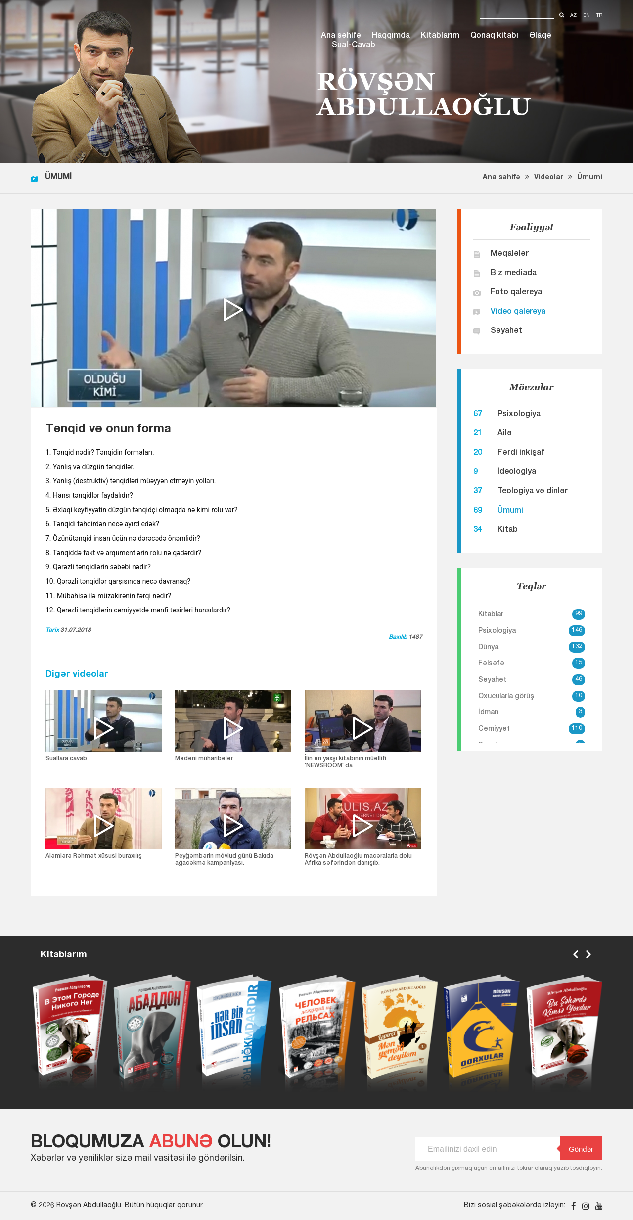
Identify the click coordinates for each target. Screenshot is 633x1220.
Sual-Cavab (353, 45)
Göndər (576, 1148)
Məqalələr (510, 254)
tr (599, 16)
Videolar (548, 177)
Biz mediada (514, 274)
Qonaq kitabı (494, 36)
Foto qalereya (516, 293)
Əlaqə (540, 36)
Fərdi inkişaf (520, 453)
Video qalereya (518, 312)
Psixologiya (519, 415)
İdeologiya (516, 472)
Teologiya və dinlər (532, 492)
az (573, 16)
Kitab (507, 530)
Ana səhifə (341, 36)
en (586, 16)
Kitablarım (440, 36)
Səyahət (506, 331)
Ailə (504, 434)
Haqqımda (391, 36)
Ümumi (589, 177)
